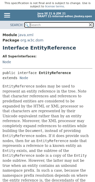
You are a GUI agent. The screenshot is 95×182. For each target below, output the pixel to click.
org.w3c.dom (31, 40)
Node (7, 62)
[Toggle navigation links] (7, 15)
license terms (54, 6)
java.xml (25, 35)
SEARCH (16, 25)
